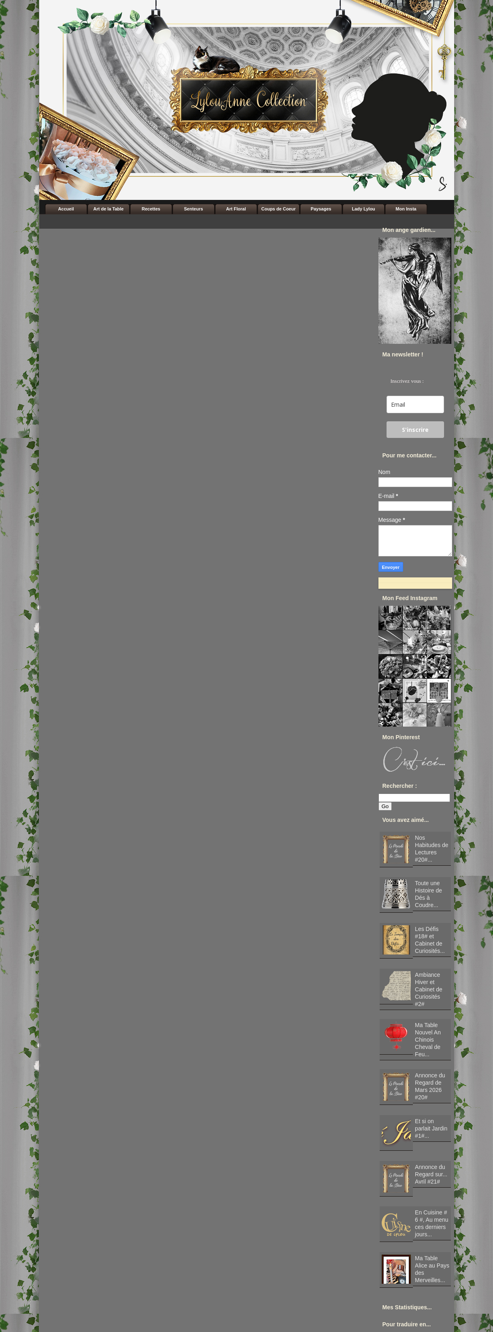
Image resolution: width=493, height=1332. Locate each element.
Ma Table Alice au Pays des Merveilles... (432, 1269)
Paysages (321, 208)
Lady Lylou (363, 208)
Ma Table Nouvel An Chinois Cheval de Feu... (428, 1039)
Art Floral (236, 208)
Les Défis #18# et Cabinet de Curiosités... (430, 940)
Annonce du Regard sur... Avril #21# (431, 1174)
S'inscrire (415, 429)
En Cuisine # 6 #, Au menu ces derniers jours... (431, 1223)
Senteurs (193, 208)
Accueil (66, 208)
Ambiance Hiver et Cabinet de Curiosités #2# (428, 989)
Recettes (151, 208)
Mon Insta (405, 208)
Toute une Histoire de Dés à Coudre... (428, 894)
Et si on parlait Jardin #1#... (431, 1128)
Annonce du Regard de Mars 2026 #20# (430, 1086)
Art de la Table (109, 208)
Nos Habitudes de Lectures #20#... (431, 848)
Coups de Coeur (278, 208)
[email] (415, 404)
